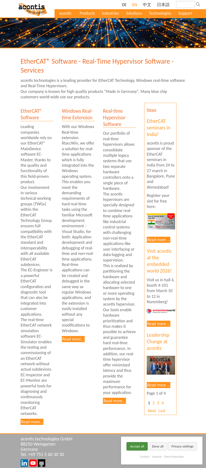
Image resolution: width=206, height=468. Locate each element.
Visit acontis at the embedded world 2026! (159, 261)
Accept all (137, 446)
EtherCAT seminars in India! (158, 127)
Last (161, 410)
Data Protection (174, 456)
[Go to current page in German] (124, 5)
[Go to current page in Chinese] (147, 5)
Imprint (156, 456)
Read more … (158, 239)
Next (152, 410)
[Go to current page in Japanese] (163, 5)
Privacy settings (182, 446)
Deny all (158, 446)
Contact (145, 456)
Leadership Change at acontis (158, 341)
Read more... (32, 421)
